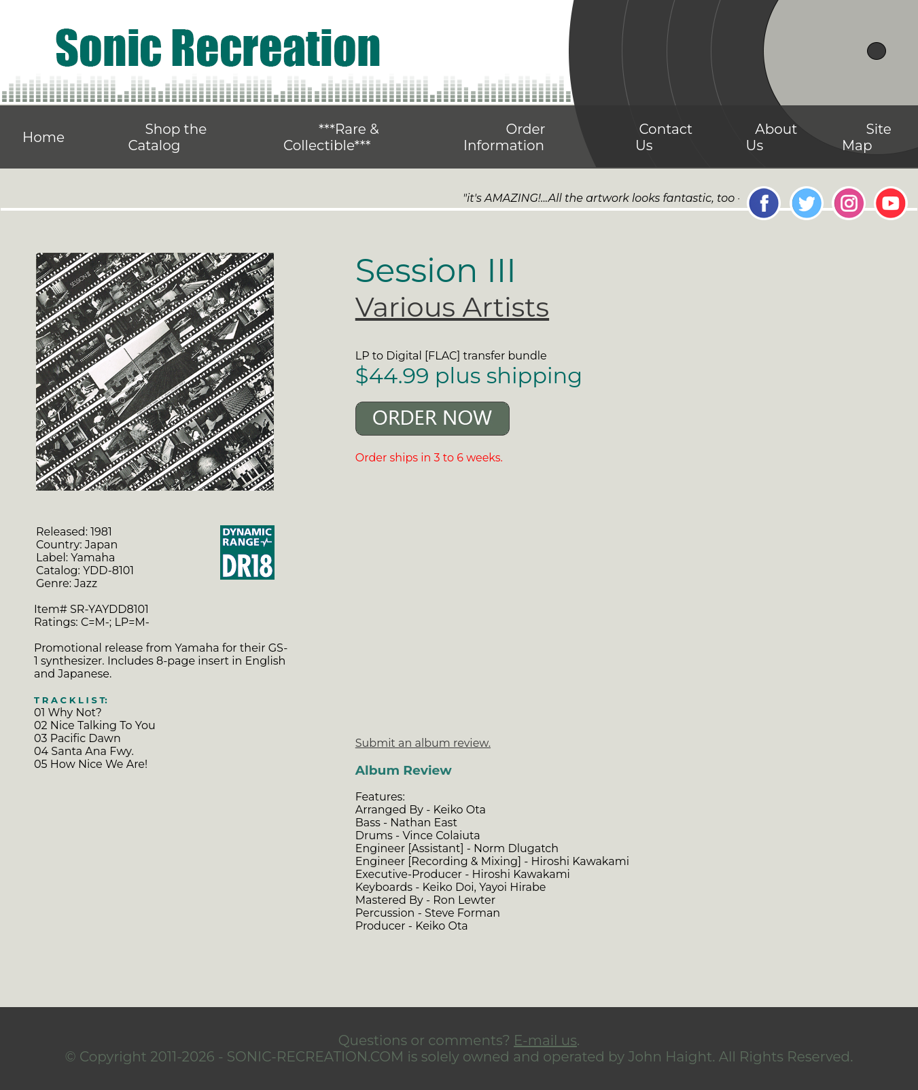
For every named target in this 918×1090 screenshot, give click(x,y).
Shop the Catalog (167, 137)
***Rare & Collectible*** (331, 137)
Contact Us (663, 137)
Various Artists (452, 306)
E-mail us (545, 1040)
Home (43, 137)
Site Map (866, 137)
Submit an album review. (423, 743)
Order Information (504, 137)
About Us (772, 137)
